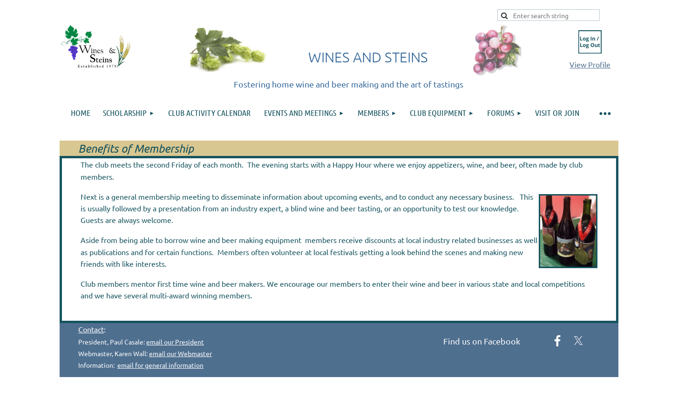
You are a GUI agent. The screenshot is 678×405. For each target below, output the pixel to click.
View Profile (590, 64)
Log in (590, 42)
